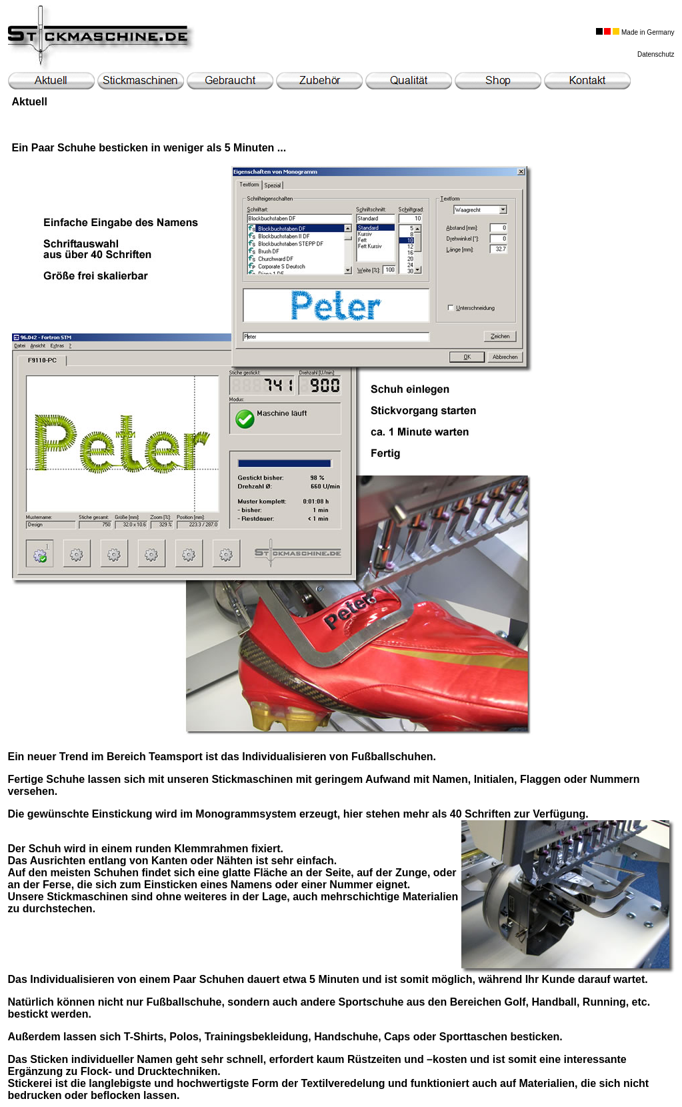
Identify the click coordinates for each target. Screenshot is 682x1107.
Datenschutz (656, 54)
